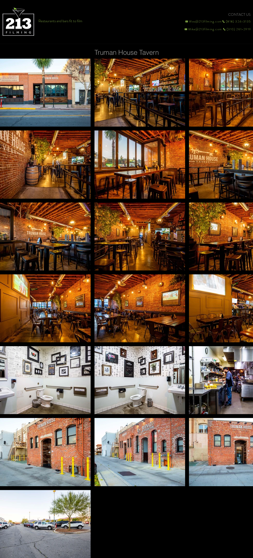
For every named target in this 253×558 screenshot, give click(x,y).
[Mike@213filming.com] (202, 29)
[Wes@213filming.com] (203, 21)
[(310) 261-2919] (236, 29)
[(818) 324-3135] (236, 21)
